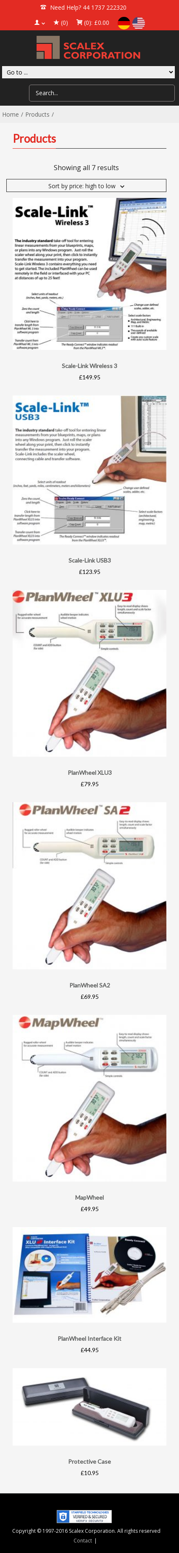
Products (37, 114)
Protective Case (89, 1461)
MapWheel (89, 1197)
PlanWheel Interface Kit (89, 1338)
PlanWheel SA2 (89, 985)
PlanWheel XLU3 (90, 772)
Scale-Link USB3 (89, 560)
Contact (83, 1540)
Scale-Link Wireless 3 (89, 365)
